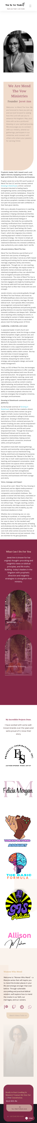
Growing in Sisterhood (9, 186)
